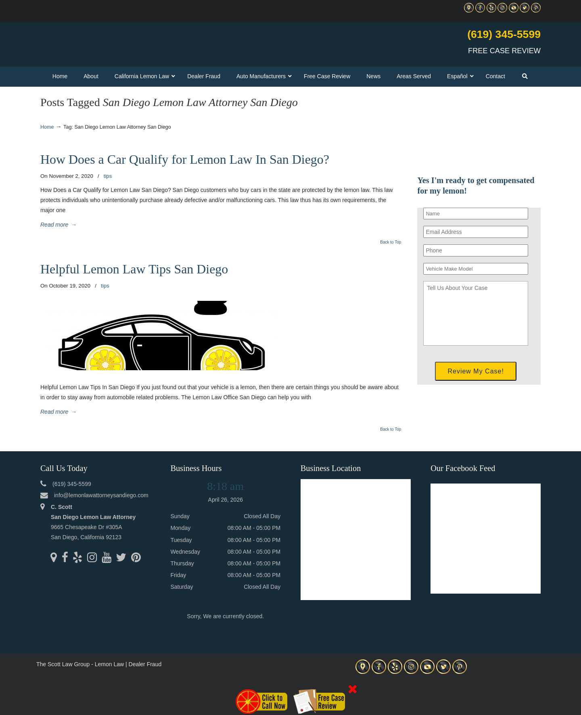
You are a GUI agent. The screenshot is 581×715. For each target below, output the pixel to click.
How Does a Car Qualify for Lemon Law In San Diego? (184, 159)
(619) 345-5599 (504, 34)
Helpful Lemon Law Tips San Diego (134, 269)
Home (47, 127)
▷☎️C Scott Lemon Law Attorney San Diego (134, 41)
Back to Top (390, 242)
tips (108, 176)
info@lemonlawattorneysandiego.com (101, 495)
